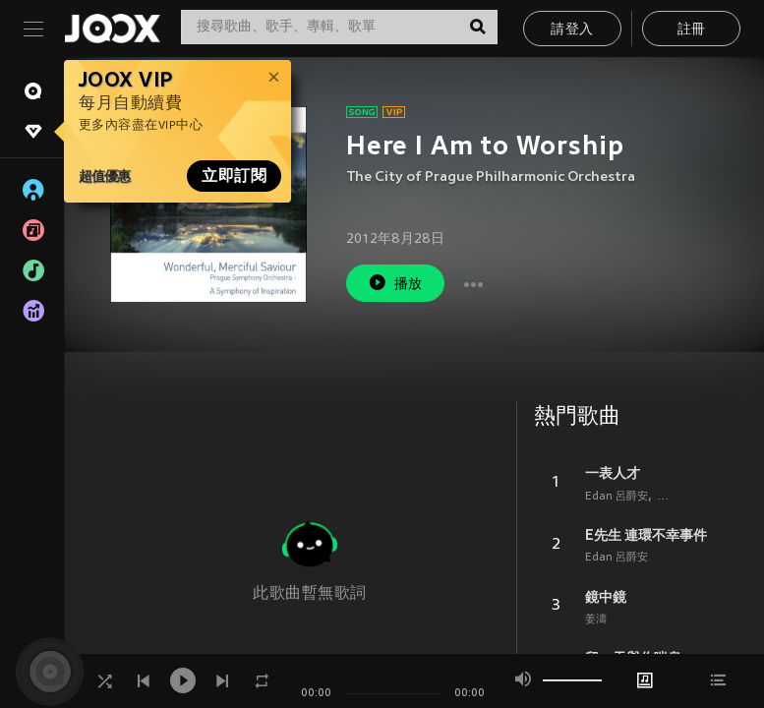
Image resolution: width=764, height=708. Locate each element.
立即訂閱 (234, 176)
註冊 (691, 30)
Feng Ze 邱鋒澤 (696, 496)
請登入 (572, 30)
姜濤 (596, 619)
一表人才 (612, 473)
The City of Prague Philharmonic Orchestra (490, 177)
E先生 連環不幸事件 (646, 535)
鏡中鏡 (605, 597)
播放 (395, 282)
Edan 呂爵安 (616, 496)
